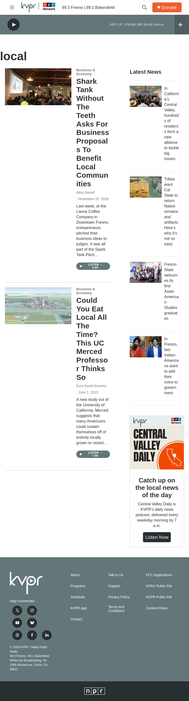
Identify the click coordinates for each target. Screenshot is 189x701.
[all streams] (181, 24)
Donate (169, 7)
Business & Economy (85, 72)
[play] (13, 25)
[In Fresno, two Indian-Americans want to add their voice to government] (146, 346)
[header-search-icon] (144, 7)
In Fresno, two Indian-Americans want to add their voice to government (171, 366)
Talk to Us (115, 575)
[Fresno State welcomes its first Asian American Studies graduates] (146, 272)
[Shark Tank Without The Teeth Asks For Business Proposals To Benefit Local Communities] (38, 86)
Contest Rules (157, 608)
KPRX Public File (159, 586)
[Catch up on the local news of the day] (157, 443)
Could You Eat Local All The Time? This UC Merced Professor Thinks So (92, 338)
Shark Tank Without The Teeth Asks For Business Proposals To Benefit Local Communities (92, 132)
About (74, 575)
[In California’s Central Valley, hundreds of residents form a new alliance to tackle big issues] (146, 96)
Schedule (77, 597)
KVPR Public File (159, 597)
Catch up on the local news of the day (156, 488)
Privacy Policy (119, 597)
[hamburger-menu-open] (12, 7)
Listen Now (157, 537)
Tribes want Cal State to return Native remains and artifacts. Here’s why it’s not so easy (171, 211)
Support (114, 586)
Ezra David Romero (91, 386)
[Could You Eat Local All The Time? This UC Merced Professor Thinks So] (38, 305)
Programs (77, 586)
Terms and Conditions (116, 609)
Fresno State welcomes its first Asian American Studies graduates (171, 291)
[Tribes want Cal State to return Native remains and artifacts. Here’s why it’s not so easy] (146, 187)
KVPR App (78, 608)
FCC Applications (159, 575)
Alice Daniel (85, 192)
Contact (76, 619)
